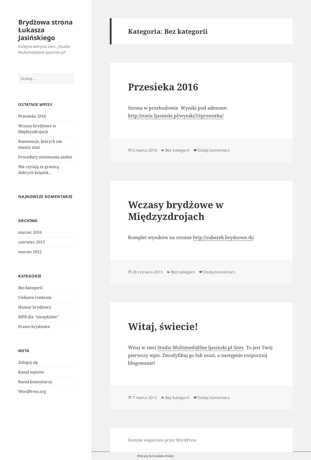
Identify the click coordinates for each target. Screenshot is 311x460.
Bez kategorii (30, 287)
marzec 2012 (30, 251)
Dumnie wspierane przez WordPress (162, 440)
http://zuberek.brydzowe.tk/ (223, 237)
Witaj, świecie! (163, 326)
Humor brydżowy (34, 307)
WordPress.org (32, 391)
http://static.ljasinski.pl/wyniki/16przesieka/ (176, 116)
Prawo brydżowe (34, 326)
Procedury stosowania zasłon (45, 157)
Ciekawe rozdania (35, 297)
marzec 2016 (30, 232)
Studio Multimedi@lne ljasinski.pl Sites (200, 347)
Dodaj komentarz (214, 150)
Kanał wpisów (31, 372)
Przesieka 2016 (32, 116)
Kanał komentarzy (35, 381)
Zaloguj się (28, 362)
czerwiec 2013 (31, 242)
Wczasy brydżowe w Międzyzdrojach (176, 210)
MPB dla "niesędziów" (38, 317)
